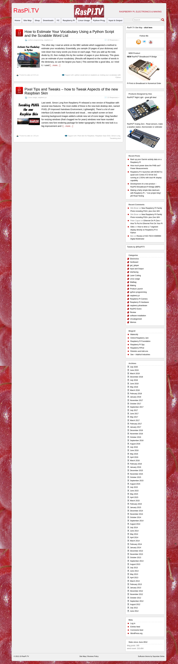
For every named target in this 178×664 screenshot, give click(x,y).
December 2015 (136, 470)
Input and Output (137, 269)
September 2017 (137, 407)
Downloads (48, 20)
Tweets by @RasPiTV (136, 247)
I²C (58, 20)
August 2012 (135, 604)
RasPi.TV (26, 10)
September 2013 (137, 561)
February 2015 (136, 504)
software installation (138, 316)
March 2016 (135, 461)
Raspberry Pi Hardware (139, 302)
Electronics (134, 259)
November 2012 (136, 594)
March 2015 (135, 501)
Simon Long (115, 136)
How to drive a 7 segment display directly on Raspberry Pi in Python (144, 230)
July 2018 (134, 380)
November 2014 (136, 514)
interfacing (134, 272)
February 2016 (136, 464)
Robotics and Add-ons (139, 351)
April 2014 (134, 537)
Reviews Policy (93, 656)
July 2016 (134, 447)
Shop (37, 20)
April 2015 (134, 497)
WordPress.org (136, 633)
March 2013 (135, 581)
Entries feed (135, 627)
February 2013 (136, 584)
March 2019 (135, 373)
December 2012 (136, 591)
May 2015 (134, 494)
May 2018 (134, 387)
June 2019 (134, 370)
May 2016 (134, 454)
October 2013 (135, 557)
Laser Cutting (135, 275)
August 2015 (135, 484)
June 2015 (134, 491)
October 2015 (135, 477)
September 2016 (137, 440)
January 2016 (135, 467)
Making (133, 285)
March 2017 (135, 420)
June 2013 (134, 571)
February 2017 (136, 424)
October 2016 (135, 437)
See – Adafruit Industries (140, 354)
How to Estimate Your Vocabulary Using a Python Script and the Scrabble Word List (69, 34)
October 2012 (135, 598)
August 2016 (135, 444)
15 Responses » (113, 40)
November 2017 (136, 400)
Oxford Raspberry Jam (139, 338)
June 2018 (134, 384)
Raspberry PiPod (137, 348)
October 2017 (135, 404)
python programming (35, 40)
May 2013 (134, 574)
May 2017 (134, 417)
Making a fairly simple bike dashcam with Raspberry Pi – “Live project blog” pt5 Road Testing (145, 193)
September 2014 (137, 521)
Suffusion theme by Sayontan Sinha (151, 656)
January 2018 (135, 397)
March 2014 (135, 541)
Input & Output (115, 20)
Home (17, 20)
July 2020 (134, 367)
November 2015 (136, 474)
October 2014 (135, 517)
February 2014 (136, 544)
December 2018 (136, 377)
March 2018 (135, 390)
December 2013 (136, 551)
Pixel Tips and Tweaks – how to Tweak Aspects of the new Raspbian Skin (71, 91)
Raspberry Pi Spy (137, 345)
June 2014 (134, 531)
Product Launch (136, 289)
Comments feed (136, 630)
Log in (132, 623)
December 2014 (136, 511)
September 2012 (137, 601)
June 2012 (134, 611)
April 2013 (134, 578)
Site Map (27, 20)
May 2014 (134, 534)
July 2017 (134, 410)
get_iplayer (134, 265)
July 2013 (134, 568)
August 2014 (135, 524)
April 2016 (134, 457)
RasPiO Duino (136, 309)
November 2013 (136, 554)
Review (133, 312)
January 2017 (135, 427)
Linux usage (84, 20)
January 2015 (135, 507)
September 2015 (137, 481)
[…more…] (55, 65)
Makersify (134, 334)
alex (28, 75)
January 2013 (135, 588)
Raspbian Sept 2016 (102, 136)
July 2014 (134, 527)
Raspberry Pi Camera (138, 299)
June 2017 (134, 414)
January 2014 (135, 548)
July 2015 (134, 487)
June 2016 (134, 450)
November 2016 (136, 434)
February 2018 (136, 394)
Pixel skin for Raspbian (86, 136)
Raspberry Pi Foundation (140, 341)
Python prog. (99, 20)
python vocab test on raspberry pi (87, 75)
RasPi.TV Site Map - (139, 28)
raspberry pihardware (138, 305)
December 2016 (136, 430)
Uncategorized (136, 319)
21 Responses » (113, 97)
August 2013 (135, 564)
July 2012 (134, 608)
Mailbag (133, 282)
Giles (132, 227)
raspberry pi (69, 20)
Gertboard (134, 262)
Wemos (133, 322)
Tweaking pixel (115, 138)
